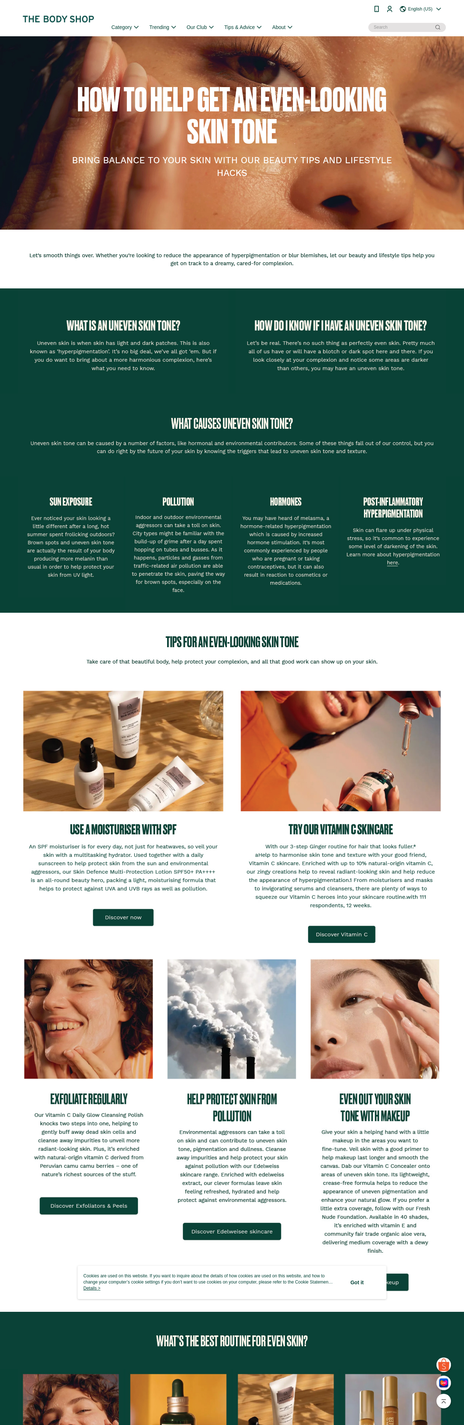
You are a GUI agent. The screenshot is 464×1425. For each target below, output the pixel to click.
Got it (357, 1282)
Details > (91, 1288)
